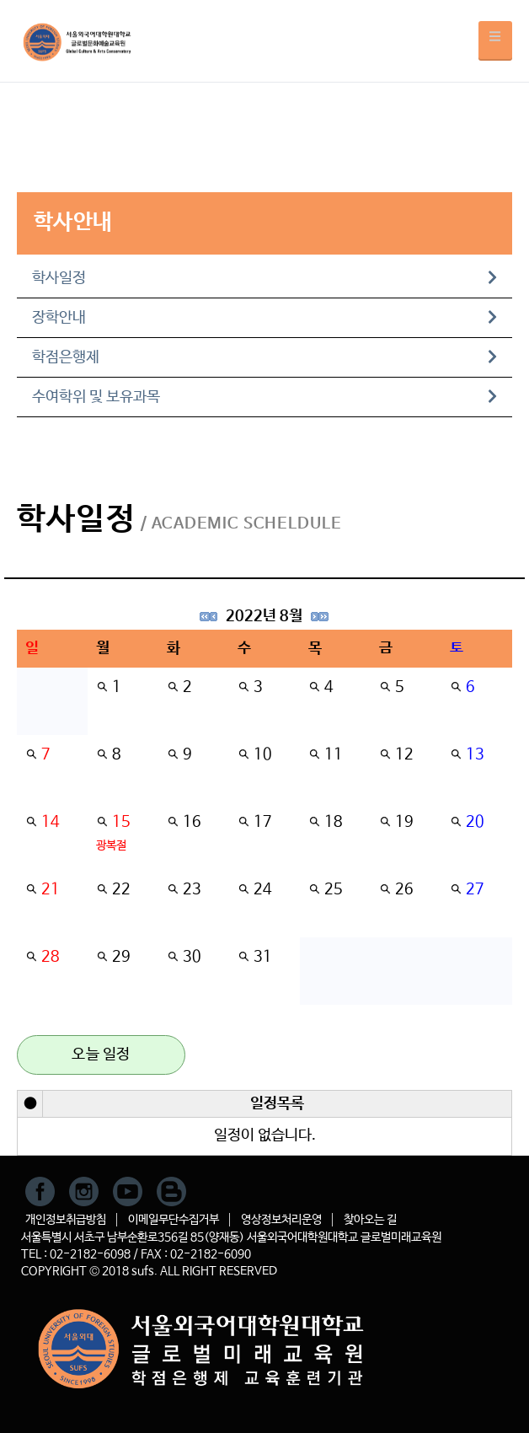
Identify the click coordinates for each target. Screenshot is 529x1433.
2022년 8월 (264, 616)
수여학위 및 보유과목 (264, 397)
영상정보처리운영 (281, 1219)
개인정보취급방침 (65, 1219)
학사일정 (264, 278)
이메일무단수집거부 (173, 1219)
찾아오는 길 (370, 1219)
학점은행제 (264, 357)
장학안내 (264, 317)
